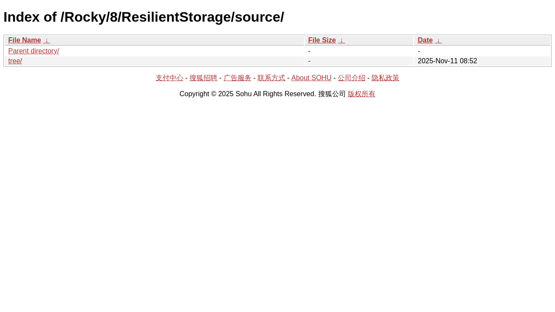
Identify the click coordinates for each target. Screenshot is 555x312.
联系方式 (271, 77)
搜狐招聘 (203, 77)
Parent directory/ (33, 51)
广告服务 (237, 77)
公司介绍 (352, 77)
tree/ (15, 61)
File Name (24, 40)
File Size (322, 40)
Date (425, 40)
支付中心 (169, 77)
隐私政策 (385, 77)
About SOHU (311, 77)
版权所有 (361, 94)
